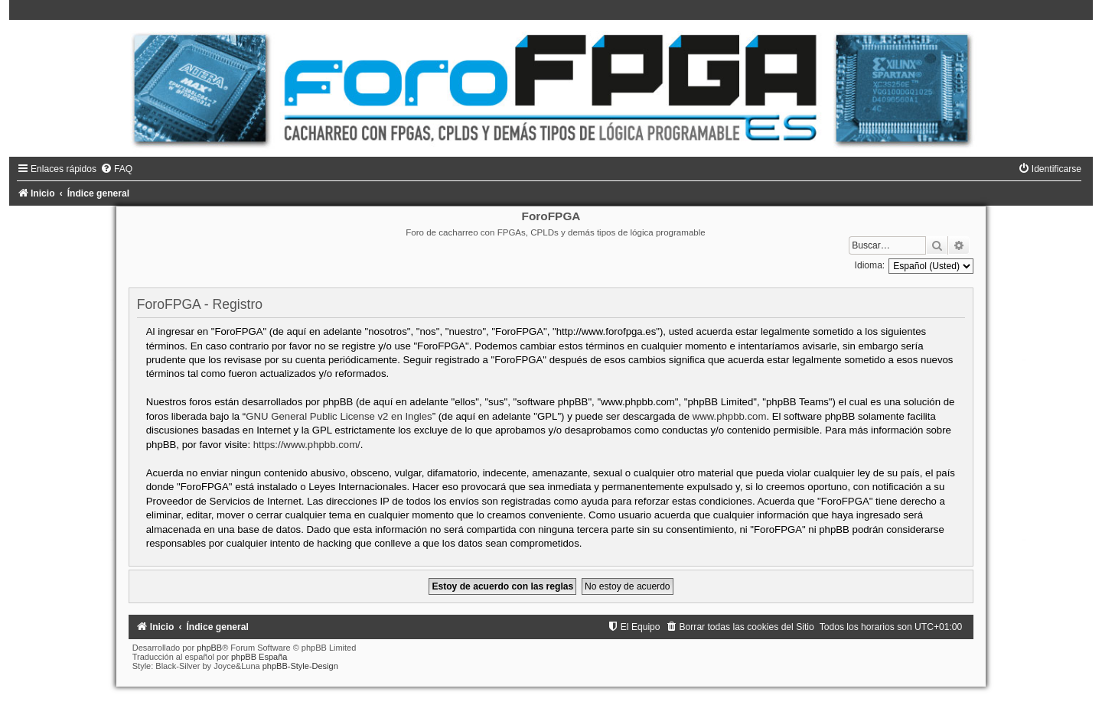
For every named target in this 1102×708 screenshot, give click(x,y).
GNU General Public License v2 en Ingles (339, 416)
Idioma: (870, 265)
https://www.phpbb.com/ (306, 444)
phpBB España (259, 656)
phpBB (209, 647)
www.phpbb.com (730, 416)
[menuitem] (116, 169)
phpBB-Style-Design (300, 666)
